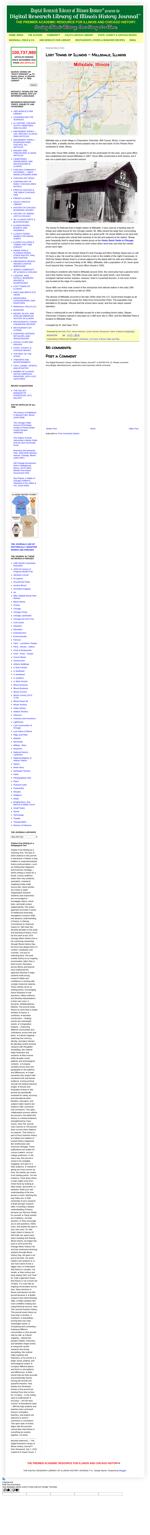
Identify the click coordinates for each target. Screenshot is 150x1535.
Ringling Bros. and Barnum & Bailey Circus (24, 803)
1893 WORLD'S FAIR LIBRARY (55, 40)
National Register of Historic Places (22, 759)
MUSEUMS (18, 310)
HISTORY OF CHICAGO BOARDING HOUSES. (24, 208)
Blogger (122, 1470)
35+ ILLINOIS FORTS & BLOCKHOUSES (24, 220)
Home (93, 428)
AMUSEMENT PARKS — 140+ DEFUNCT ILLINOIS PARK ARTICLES (25, 133)
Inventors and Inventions (24, 718)
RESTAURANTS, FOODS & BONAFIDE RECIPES (100, 40)
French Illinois (19, 657)
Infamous (17, 715)
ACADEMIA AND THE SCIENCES (23, 118)
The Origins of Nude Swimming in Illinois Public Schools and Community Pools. (25, 441)
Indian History (19, 708)
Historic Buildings (21, 664)
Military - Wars (19, 745)
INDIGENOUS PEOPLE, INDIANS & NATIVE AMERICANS (24, 263)
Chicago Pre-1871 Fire (23, 619)
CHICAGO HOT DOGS (23, 178)
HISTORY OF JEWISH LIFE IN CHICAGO (23, 214)
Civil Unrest (18, 622)
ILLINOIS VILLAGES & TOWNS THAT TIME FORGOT (23, 244)
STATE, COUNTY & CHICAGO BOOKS (117, 35)
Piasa (16, 781)
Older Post (133, 428)
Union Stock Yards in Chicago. (117, 240)
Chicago (17, 608)
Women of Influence (22, 825)
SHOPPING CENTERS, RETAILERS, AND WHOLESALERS (24, 336)
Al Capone (18, 578)
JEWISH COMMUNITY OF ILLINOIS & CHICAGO (25, 270)
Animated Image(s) (22, 589)
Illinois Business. (21, 688)
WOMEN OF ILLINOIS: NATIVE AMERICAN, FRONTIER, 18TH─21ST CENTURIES (24, 375)
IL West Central (20, 681)
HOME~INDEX (16, 35)
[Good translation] (6, 1490)
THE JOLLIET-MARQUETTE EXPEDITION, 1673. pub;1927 (22, 394)
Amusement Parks (21, 582)
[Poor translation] (15, 1490)
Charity (16, 605)
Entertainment (19, 633)
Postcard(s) (18, 788)
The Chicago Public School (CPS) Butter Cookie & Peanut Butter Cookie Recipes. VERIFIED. (24, 428)
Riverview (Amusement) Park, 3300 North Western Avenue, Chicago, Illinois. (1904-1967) (25, 454)
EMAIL (132, 40)
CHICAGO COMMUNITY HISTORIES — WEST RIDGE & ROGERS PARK (25, 172)
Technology (18, 815)
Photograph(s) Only (22, 778)
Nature (16, 764)
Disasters (17, 626)
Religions (17, 795)
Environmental (19, 636)
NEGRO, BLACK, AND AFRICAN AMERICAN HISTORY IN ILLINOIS (23, 316)
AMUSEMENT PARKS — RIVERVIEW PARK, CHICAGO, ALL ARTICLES (24, 143)
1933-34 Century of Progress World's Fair (23, 570)
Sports (16, 811)
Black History (19, 602)
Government (19, 660)
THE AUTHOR (35, 35)
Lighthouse (18, 722)
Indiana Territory (20, 711)
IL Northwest (19, 674)
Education (18, 629)
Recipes (17, 792)
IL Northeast (83, 339)
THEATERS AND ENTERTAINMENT (22, 361)
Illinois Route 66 (20, 701)
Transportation (19, 822)
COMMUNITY (53, 35)
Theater (17, 818)
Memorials (18, 742)
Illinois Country (20, 692)
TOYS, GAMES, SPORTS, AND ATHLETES (25, 366)
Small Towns (19, 808)
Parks (16, 774)
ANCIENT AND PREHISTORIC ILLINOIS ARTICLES (24, 153)
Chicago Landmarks (22, 615)
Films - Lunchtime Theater (25, 643)
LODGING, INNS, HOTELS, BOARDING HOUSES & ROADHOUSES (23, 279)
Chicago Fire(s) (20, 612)
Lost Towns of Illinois (97, 339)
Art (14, 592)
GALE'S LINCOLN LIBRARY (79, 35)
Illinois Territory (20, 704)
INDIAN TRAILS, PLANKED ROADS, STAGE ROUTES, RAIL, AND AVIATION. (24, 254)
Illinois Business (20, 685)
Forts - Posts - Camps (23, 653)
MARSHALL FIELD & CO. (22, 40)
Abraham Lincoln (21, 575)
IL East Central (20, 667)
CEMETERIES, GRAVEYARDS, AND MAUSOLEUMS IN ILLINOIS (23, 162)
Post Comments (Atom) (68, 433)
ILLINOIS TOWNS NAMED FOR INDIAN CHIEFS (23, 236)
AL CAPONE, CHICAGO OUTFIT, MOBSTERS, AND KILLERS (24, 125)
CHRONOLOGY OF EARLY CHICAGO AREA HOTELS (24, 184)
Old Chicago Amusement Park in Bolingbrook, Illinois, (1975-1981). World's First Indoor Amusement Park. (24, 468)
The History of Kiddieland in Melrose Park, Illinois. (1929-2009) (24, 415)
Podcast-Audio (20, 785)
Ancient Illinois (19, 585)
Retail (16, 798)
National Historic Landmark (20, 753)
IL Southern (18, 678)
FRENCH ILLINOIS (22, 198)
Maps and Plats (113, 339)
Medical (17, 738)
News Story (18, 767)
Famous (17, 640)
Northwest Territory (22, 771)
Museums (17, 748)
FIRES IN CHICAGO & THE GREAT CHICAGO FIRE (24, 192)
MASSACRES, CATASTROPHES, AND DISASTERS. (24, 300)
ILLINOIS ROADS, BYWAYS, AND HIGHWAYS (21, 227)
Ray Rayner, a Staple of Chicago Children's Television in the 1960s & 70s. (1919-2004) (24, 482)
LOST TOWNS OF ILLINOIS (21, 287)
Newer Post (51, 428)
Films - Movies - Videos (24, 647)
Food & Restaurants (22, 650)
